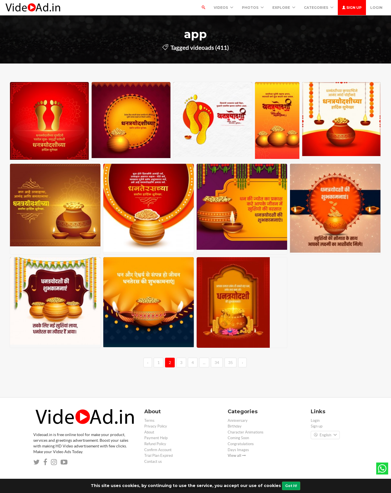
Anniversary (238, 420)
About (149, 432)
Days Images (238, 450)
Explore (283, 7)
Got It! (291, 486)
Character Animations (246, 432)
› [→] (242, 362)
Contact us (153, 461)
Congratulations (241, 444)
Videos (223, 7)
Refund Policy (155, 444)
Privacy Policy (155, 426)
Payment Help (156, 438)
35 (230, 362)
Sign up (352, 7)
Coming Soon (238, 438)
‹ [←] (147, 362)
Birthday (235, 426)
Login (376, 7)
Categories (319, 7)
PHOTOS (253, 7)
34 (217, 362)
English (325, 435)
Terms (149, 420)
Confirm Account (158, 450)
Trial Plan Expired (158, 455)
